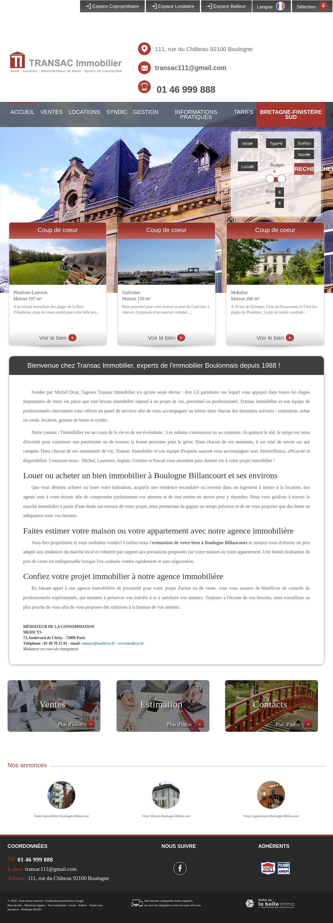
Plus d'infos (76, 724)
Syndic (116, 112)
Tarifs (244, 112)
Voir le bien (57, 338)
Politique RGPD (31, 909)
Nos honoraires (57, 905)
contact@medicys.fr (98, 643)
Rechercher (304, 169)
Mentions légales (34, 905)
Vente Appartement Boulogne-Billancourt (271, 816)
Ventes (51, 112)
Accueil (22, 112)
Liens (72, 905)
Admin (82, 905)
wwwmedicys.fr (131, 643)
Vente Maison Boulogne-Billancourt (166, 816)
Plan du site (15, 905)
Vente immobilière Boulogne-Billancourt (61, 816)
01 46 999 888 (185, 89)
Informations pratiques (196, 114)
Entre (269, 191)
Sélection (306, 6)
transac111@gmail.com (190, 67)
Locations (84, 112)
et (268, 202)
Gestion (145, 112)
